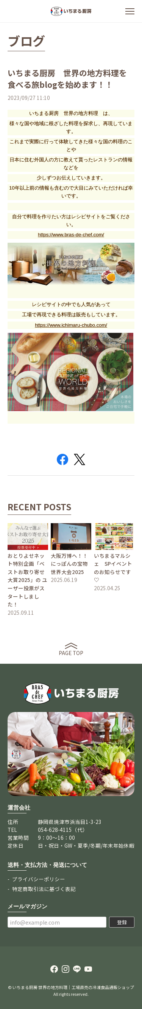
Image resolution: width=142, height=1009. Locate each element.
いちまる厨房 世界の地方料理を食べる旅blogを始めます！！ (67, 78)
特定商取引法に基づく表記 (44, 889)
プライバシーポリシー (38, 879)
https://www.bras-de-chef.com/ (71, 234)
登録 (122, 922)
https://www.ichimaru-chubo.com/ (71, 325)
